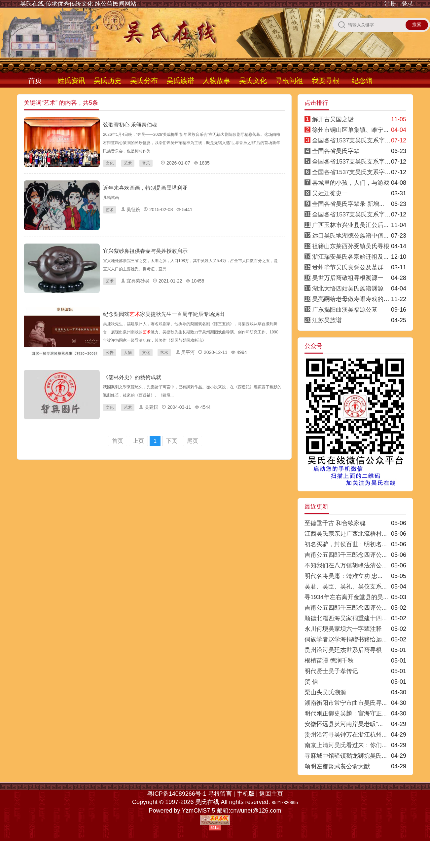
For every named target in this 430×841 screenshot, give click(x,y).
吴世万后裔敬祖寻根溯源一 (347, 278)
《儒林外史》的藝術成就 (132, 377)
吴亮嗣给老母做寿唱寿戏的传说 (353, 299)
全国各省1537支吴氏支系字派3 (353, 172)
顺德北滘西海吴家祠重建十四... (346, 618)
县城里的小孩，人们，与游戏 (350, 182)
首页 (35, 80)
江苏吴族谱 (327, 320)
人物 (128, 352)
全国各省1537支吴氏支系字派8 (353, 214)
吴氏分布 (144, 80)
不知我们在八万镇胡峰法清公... (346, 565)
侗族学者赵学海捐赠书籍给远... (346, 639)
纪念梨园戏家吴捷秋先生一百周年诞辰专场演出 (164, 314)
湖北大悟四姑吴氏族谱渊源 (347, 288)
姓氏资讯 (71, 80)
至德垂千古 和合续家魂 (335, 523)
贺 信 (311, 681)
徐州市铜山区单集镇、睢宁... (350, 130)
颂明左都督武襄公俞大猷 (337, 766)
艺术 (128, 163)
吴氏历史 (108, 80)
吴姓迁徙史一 (330, 193)
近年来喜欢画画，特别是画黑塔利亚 (145, 188)
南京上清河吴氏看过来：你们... (346, 745)
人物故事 (217, 80)
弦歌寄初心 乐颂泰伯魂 (130, 125)
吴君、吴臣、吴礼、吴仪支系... (346, 586)
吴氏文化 (253, 80)
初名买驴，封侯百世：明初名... (346, 544)
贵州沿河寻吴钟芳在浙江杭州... (346, 734)
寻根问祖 (289, 80)
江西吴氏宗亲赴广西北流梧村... (346, 533)
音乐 (146, 163)
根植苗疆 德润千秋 (329, 660)
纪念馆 (362, 80)
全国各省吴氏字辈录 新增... (348, 204)
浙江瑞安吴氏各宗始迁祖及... (350, 256)
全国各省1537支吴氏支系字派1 (353, 140)
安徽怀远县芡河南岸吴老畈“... (344, 724)
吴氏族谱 (180, 80)
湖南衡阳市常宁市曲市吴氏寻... (346, 703)
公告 (110, 352)
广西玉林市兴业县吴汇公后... (350, 225)
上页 (138, 441)
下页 (171, 441)
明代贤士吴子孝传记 (331, 671)
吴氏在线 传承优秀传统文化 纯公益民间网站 (78, 3)
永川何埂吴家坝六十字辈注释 (343, 629)
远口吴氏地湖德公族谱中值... (350, 235)
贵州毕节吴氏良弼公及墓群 (347, 267)
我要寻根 (326, 80)
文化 (110, 163)
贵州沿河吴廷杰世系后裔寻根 (343, 650)
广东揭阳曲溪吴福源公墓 (344, 309)
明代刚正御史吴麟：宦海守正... (346, 713)
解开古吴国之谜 (333, 119)
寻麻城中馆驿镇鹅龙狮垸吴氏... (346, 755)
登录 (407, 3)
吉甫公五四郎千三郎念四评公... (346, 555)
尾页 (192, 441)
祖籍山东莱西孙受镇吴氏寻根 (350, 246)
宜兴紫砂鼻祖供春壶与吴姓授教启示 (145, 251)
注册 (390, 3)
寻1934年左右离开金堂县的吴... (346, 597)
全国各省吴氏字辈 (336, 151)
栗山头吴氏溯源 (325, 692)
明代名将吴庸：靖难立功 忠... (343, 576)
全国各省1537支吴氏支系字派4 (353, 161)
